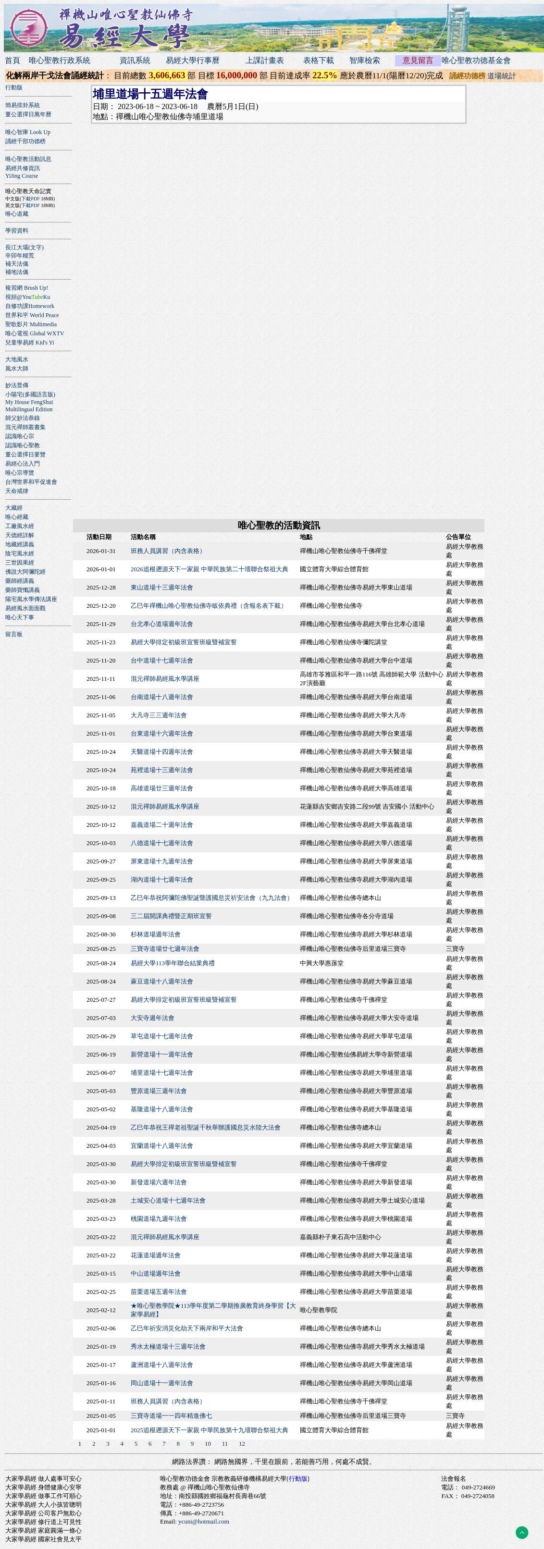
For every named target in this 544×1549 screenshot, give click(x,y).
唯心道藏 (16, 213)
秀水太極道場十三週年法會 (168, 1346)
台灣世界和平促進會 (31, 482)
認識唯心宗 (19, 436)
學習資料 (16, 230)
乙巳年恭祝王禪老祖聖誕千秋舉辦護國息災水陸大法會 (206, 1127)
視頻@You (27, 297)
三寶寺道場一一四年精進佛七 (171, 1415)
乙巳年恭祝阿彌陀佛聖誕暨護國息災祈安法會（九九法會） (212, 897)
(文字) (36, 247)
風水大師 (16, 368)
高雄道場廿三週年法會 (162, 788)
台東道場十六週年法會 (162, 733)
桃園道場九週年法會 (159, 1218)
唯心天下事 (19, 617)
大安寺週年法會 (152, 1017)
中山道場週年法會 (156, 1273)
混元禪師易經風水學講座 (165, 678)
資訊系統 (135, 60)
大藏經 (14, 507)
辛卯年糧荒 (19, 255)
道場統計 (501, 76)
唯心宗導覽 (19, 472)
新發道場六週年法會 (159, 1182)
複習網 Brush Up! (26, 287)
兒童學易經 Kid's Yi (29, 342)
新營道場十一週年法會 (162, 1054)
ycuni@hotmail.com (203, 1521)
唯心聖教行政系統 (59, 60)
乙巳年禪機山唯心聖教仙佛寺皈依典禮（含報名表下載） (209, 605)
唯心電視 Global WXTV (34, 333)
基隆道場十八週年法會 (162, 1109)
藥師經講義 (19, 581)
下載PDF (30, 198)
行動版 (14, 87)
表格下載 (318, 60)
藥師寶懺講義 (22, 590)
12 (242, 1443)
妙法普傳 (16, 385)
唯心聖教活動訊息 (28, 159)
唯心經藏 (16, 517)
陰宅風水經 (19, 553)
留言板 (14, 634)
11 (225, 1443)
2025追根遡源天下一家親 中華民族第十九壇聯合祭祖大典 (209, 1430)
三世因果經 (19, 562)
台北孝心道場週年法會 (162, 623)
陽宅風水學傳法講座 (31, 599)
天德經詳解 (19, 535)
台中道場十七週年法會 (162, 660)
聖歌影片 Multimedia (31, 324)
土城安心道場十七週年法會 (168, 1200)
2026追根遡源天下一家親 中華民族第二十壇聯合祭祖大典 (209, 569)
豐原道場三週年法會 (159, 1090)
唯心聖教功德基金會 (476, 60)
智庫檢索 (364, 60)
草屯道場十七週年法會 (162, 1036)
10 (208, 1443)
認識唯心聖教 (22, 445)
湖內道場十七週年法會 (162, 879)
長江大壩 (16, 247)
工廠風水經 (19, 526)
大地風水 (16, 359)
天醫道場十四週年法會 (162, 751)
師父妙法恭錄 (22, 418)
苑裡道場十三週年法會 (162, 770)
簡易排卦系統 (22, 105)
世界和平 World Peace (32, 315)
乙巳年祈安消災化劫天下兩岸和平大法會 (187, 1328)
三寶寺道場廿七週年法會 (165, 948)
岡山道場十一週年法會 (162, 1383)
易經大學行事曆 (193, 60)
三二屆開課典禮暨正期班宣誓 (171, 916)
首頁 (12, 60)
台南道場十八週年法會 (162, 697)
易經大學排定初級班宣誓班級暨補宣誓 (184, 642)
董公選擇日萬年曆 (28, 114)
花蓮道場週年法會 (156, 1255)
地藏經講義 (19, 544)
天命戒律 (16, 491)
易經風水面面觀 (25, 608)
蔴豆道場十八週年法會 (162, 981)
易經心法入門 (22, 463)
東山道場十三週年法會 (162, 587)
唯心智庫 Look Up (27, 132)
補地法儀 (16, 272)
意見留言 (418, 60)
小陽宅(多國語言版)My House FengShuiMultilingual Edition (30, 402)
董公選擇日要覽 (25, 454)
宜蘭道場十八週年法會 (162, 1145)
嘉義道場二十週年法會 (162, 824)
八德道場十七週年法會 (162, 843)
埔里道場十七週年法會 (162, 1072)
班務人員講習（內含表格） (168, 550)
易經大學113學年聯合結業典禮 (173, 963)
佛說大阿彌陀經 (25, 571)
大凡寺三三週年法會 (159, 715)
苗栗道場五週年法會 (159, 1291)
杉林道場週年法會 (156, 934)
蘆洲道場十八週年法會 (162, 1364)
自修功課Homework (29, 306)
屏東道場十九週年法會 (162, 861)
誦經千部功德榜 (25, 141)
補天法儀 (16, 263)
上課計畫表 (265, 60)
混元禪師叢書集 (25, 427)
